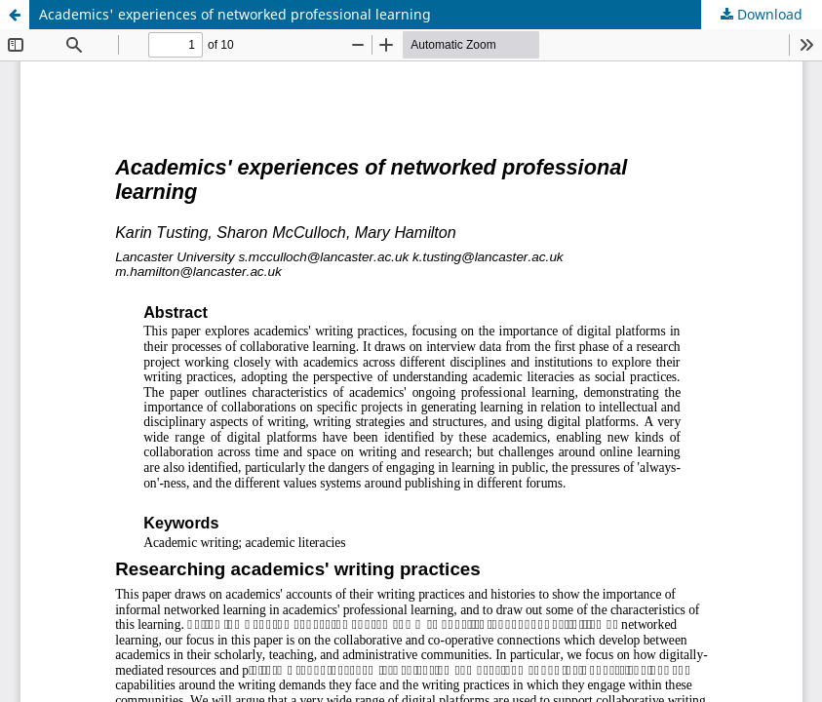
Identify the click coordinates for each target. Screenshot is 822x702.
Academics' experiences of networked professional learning (235, 14)
